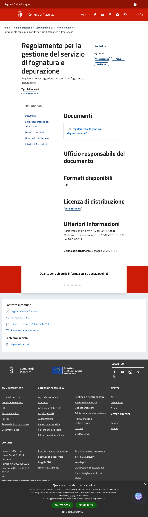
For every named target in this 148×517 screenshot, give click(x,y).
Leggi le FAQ (44, 462)
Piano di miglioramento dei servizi (88, 475)
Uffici (4, 408)
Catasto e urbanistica (49, 424)
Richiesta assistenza (48, 467)
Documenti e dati (44, 27)
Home (7, 27)
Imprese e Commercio (86, 402)
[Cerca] (141, 14)
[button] (74, 511)
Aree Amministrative (12, 402)
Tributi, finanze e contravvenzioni (83, 421)
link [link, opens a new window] (103, 498)
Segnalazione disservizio (50, 456)
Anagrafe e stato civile (49, 408)
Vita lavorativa (82, 434)
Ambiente (43, 402)
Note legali (80, 462)
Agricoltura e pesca (48, 397)
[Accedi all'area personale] (135, 4)
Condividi (101, 46)
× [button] (144, 484)
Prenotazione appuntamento (53, 451)
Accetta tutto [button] (62, 505)
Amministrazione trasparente (90, 451)
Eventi (114, 428)
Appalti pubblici (46, 413)
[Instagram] (109, 14)
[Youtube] (101, 14)
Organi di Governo (11, 397)
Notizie (114, 397)
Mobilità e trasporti (84, 408)
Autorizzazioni (45, 419)
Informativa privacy (85, 456)
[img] (48, 105)
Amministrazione (23, 27)
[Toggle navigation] (6, 14)
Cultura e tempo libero (49, 430)
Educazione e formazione (51, 435)
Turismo (79, 428)
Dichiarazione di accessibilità (89, 467)
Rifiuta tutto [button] (86, 505)
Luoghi (114, 423)
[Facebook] (94, 14)
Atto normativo (65, 27)
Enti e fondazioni (10, 413)
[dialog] (74, 499)
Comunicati (117, 402)
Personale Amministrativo (15, 424)
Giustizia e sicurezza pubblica (90, 397)
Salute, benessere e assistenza (90, 413)
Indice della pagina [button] (33, 105)
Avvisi (114, 408)
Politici (5, 419)
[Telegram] (116, 14)
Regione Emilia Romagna (17, 4)
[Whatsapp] (124, 14)
